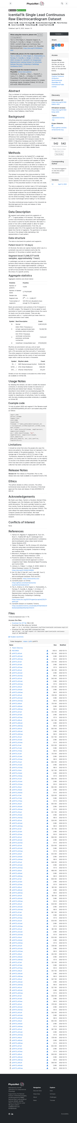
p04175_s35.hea (17, 951)
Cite (40, 34)
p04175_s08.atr (17, 720)
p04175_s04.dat (17, 689)
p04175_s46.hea (17, 1043)
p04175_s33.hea (17, 934)
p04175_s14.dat (17, 773)
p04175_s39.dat (17, 982)
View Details (59, 154)
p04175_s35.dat (17, 948)
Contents (58, 34)
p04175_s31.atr (17, 912)
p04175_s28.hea (17, 893)
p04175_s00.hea (17, 659)
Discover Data (37, 1090)
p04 (30, 641)
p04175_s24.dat (17, 856)
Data (51, 1090)
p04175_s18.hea (17, 809)
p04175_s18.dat (17, 806)
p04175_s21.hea (17, 834)
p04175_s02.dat (17, 673)
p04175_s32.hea (17, 926)
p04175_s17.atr (17, 795)
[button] (53, 45)
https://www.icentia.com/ (31, 578)
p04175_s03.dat (17, 681)
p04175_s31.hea (17, 918)
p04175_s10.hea (17, 742)
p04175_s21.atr (17, 829)
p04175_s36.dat (17, 957)
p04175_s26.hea (17, 876)
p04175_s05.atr (17, 695)
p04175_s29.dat (17, 898)
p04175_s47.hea (17, 1051)
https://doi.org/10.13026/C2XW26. (23, 570)
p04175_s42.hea (17, 1010)
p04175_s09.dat (17, 731)
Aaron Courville (16, 25)
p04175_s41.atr (17, 996)
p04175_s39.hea (17, 985)
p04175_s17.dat (17, 798)
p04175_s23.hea (17, 851)
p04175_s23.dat (17, 848)
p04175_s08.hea (17, 726)
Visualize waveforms (16, 637)
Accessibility (64, 1114)
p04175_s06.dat (17, 706)
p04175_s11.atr (16, 745)
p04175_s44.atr (17, 1021)
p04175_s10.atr (17, 737)
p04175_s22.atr (17, 837)
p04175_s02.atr (17, 670)
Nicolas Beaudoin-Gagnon (45, 23)
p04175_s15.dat (17, 781)
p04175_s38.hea (17, 976)
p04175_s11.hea (17, 751)
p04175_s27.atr (17, 879)
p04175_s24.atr (17, 854)
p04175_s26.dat (17, 873)
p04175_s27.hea (17, 884)
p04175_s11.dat (17, 748)
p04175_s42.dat (17, 1007)
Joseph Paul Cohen (45, 25)
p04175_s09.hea (17, 734)
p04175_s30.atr (17, 904)
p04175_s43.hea (17, 1018)
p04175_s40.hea (17, 993)
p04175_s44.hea (17, 1026)
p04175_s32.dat (17, 923)
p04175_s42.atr (17, 1004)
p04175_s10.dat (17, 740)
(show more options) (25, 72)
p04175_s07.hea (17, 717)
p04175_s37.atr (17, 962)
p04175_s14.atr (17, 770)
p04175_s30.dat (17, 907)
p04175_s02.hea (17, 676)
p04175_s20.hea (17, 826)
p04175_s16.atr (17, 787)
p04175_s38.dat (17, 973)
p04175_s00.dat (17, 656)
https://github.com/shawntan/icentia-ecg (59, 128)
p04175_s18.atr (17, 804)
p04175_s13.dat (17, 765)
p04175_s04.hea (17, 692)
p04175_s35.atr (17, 946)
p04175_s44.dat (17, 1024)
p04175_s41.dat (17, 998)
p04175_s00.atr (17, 653)
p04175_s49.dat (17, 1065)
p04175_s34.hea (17, 943)
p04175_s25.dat (17, 865)
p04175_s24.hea (17, 859)
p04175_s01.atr (17, 662)
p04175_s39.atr (17, 979)
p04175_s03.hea (17, 684)
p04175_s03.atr (17, 678)
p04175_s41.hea (17, 1001)
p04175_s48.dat (17, 1057)
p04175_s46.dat (17, 1040)
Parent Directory (17, 648)
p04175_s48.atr (17, 1054)
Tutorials (52, 1100)
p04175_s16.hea (17, 792)
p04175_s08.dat (17, 723)
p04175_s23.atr (17, 845)
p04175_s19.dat (17, 815)
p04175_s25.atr (17, 862)
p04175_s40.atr (17, 987)
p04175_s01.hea (17, 667)
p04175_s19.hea (17, 818)
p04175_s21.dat (17, 831)
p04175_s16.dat (17, 790)
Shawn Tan (12, 23)
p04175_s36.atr (17, 954)
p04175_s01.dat (17, 664)
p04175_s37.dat (17, 965)
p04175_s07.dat (17, 715)
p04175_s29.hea (17, 901)
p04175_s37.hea (17, 968)
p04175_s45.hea (17, 1035)
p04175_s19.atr (17, 812)
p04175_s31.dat (17, 915)
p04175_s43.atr (17, 1012)
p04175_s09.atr (17, 728)
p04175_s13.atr (17, 762)
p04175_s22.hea (17, 843)
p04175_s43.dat (17, 1015)
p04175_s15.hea (17, 784)
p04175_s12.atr (17, 753)
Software (52, 1094)
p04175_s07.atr (17, 712)
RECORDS (15, 650)
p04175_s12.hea (17, 759)
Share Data (36, 1094)
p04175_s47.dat (17, 1049)
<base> (25, 641)
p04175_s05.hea (17, 701)
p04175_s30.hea (17, 909)
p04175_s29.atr (17, 895)
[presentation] (11, 217)
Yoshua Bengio (30, 25)
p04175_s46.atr (17, 1037)
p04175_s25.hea (17, 868)
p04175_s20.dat (17, 823)
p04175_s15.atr (17, 779)
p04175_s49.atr (17, 1062)
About (35, 1097)
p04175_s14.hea (17, 776)
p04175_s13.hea (17, 767)
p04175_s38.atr (17, 971)
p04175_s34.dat (17, 940)
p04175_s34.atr (17, 937)
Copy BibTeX (16, 37)
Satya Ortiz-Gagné (26, 23)
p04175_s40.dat (17, 990)
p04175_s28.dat (17, 890)
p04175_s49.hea (17, 1068)
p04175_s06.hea (17, 709)
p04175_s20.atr (17, 820)
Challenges (53, 1097)
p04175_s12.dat (17, 756)
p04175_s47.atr (17, 1046)
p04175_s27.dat (17, 882)
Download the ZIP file (19, 623)
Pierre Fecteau (62, 23)
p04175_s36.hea (17, 959)
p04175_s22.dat (17, 840)
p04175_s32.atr (17, 921)
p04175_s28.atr (17, 887)
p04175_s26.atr (17, 870)
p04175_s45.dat (17, 1032)
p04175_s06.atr (17, 703)
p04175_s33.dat (17, 932)
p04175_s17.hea (17, 801)
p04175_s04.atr (17, 687)
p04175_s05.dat (17, 698)
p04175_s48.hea (17, 1060)
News (35, 1100)
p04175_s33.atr (17, 929)
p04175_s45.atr (17, 1029)
